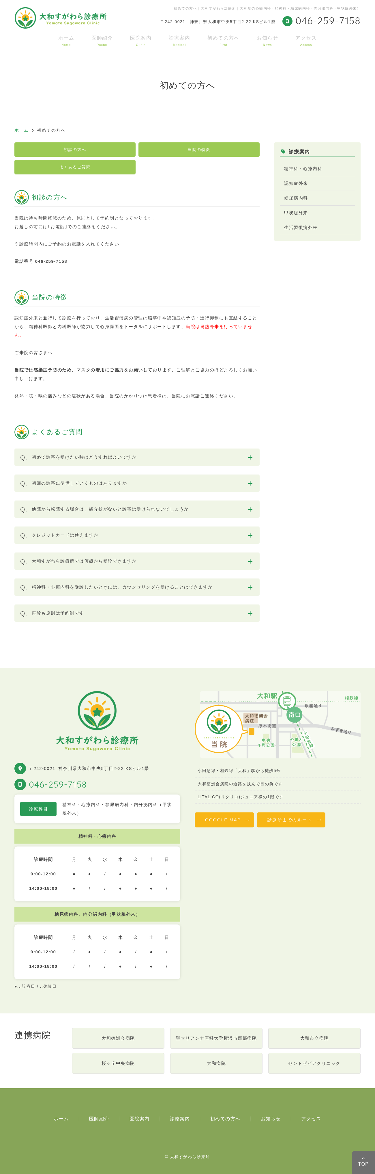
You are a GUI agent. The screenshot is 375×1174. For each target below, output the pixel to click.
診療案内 (179, 40)
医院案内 (140, 40)
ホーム (66, 40)
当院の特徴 (199, 149)
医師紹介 (102, 40)
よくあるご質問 (75, 167)
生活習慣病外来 (301, 227)
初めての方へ (223, 40)
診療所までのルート (289, 819)
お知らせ (267, 40)
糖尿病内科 (296, 198)
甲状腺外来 (296, 212)
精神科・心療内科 (303, 168)
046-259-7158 (58, 784)
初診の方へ (75, 149)
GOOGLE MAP (223, 819)
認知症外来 (296, 183)
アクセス (306, 40)
